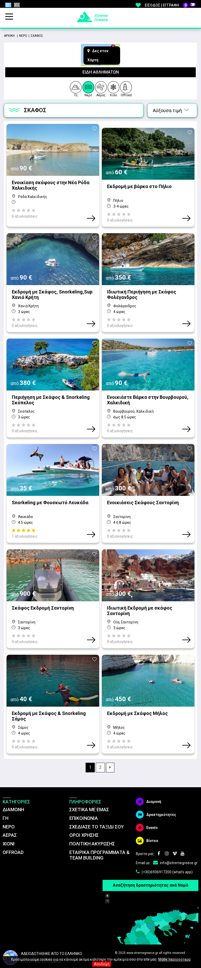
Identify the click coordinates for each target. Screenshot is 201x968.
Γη (75, 88)
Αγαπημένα (138, 5)
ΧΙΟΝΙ (9, 820)
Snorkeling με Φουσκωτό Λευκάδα (50, 487)
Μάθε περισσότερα (174, 959)
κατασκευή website (143, 935)
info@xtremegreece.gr (175, 839)
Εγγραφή (171, 5)
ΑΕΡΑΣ (10, 811)
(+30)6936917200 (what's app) (164, 848)
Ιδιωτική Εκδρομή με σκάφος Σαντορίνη (139, 591)
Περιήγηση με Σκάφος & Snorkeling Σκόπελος (51, 388)
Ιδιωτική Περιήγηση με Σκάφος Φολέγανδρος (141, 286)
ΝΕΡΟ (9, 803)
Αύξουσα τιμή (171, 110)
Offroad (126, 88)
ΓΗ (5, 794)
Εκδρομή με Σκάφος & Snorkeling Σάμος (49, 692)
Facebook (159, 830)
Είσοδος (152, 5)
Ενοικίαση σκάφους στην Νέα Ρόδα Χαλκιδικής (51, 185)
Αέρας (101, 88)
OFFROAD (13, 829)
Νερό (88, 88)
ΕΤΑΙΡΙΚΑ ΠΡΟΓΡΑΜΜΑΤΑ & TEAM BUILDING (99, 831)
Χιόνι (113, 88)
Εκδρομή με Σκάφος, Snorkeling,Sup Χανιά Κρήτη (52, 286)
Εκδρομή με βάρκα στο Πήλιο (139, 182)
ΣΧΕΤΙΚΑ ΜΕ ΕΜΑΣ (89, 786)
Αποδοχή (101, 964)
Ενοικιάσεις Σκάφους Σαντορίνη (143, 487)
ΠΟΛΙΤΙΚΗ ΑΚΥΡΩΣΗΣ (92, 820)
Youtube (182, 830)
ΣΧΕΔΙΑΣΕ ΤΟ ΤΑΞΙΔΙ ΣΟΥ (96, 803)
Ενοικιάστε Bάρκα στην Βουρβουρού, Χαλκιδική (147, 388)
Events (147, 804)
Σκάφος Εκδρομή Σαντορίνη (43, 588)
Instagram (167, 830)
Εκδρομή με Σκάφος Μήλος (137, 690)
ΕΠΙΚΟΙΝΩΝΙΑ (83, 794)
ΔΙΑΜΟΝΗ (13, 786)
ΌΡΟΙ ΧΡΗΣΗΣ (84, 811)
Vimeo (174, 830)
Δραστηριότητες (156, 791)
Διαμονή (148, 778)
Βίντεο (147, 817)
